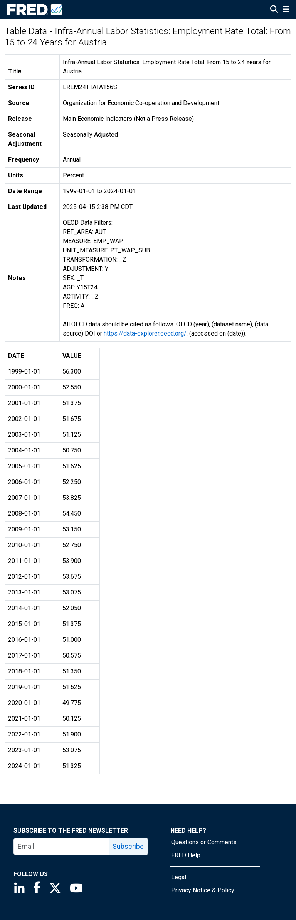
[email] (61, 846)
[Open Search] (274, 10)
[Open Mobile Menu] (285, 10)
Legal (178, 877)
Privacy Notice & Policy (202, 890)
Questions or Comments (204, 842)
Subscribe (128, 846)
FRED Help (185, 855)
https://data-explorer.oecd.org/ (145, 333)
